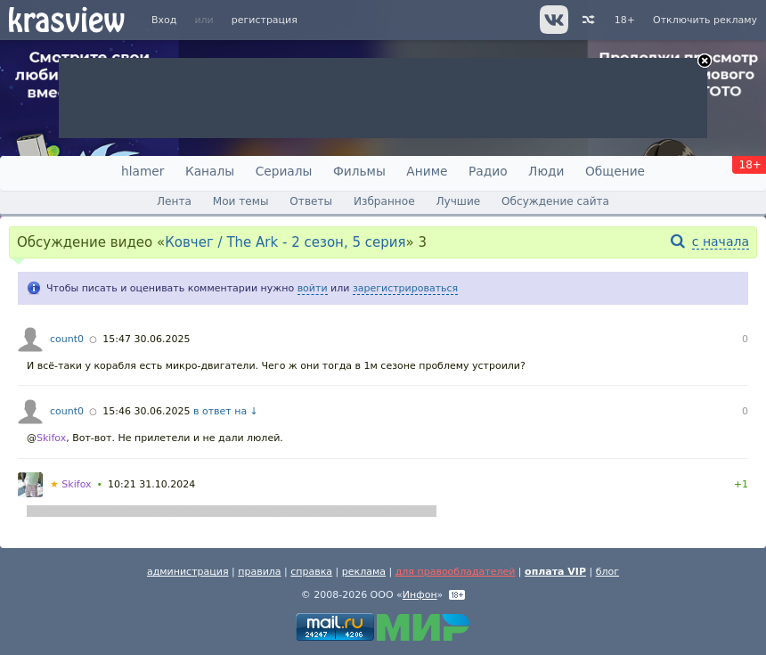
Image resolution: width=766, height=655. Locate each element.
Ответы (310, 201)
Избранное (384, 201)
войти (312, 288)
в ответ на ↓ (225, 411)
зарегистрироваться (405, 288)
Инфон (420, 595)
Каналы (209, 171)
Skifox (51, 438)
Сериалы (284, 171)
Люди (546, 171)
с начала (720, 241)
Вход (163, 20)
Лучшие (458, 201)
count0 (67, 339)
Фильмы (359, 171)
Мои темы (241, 201)
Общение (615, 171)
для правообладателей (455, 571)
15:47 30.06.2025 (146, 339)
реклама (364, 571)
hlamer (142, 171)
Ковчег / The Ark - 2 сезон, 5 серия (285, 242)
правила (259, 571)
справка (311, 571)
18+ (625, 20)
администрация (188, 571)
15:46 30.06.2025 (146, 411)
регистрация (264, 20)
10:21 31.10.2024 (151, 484)
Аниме (426, 171)
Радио (488, 171)
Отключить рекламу (705, 20)
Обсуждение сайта (555, 201)
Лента (174, 201)
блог (607, 571)
